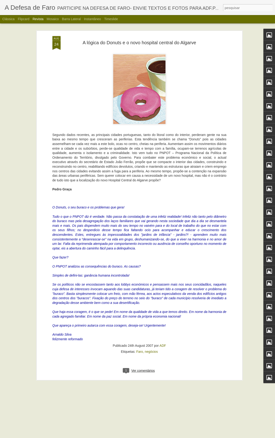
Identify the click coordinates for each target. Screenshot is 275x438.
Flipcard (23, 19)
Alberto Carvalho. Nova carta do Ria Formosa (128, 433)
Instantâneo (92, 19)
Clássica (8, 19)
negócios (151, 306)
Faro (139, 306)
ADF (162, 300)
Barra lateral (71, 19)
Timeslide (111, 19)
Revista (37, 19)
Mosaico (53, 19)
